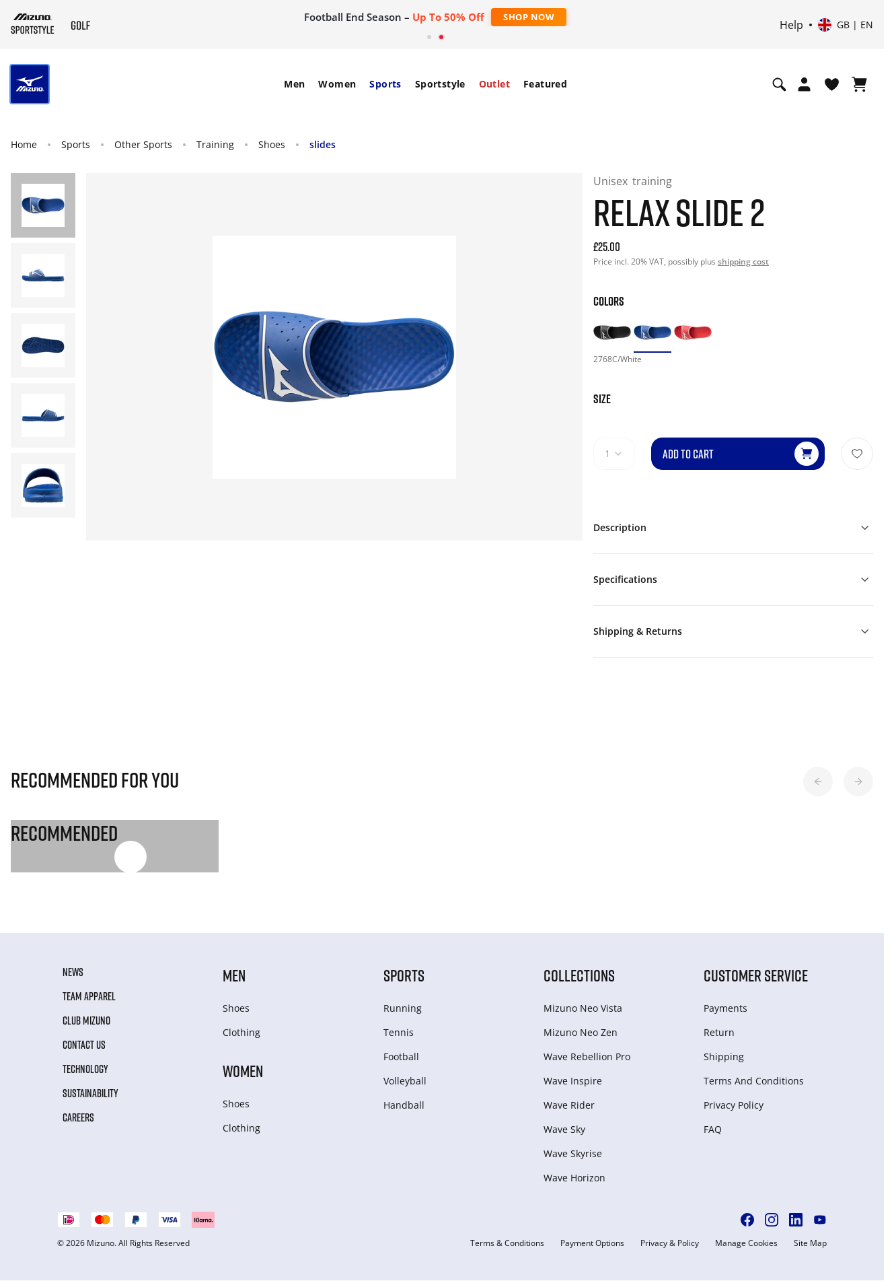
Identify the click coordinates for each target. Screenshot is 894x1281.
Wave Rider (569, 1105)
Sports (385, 83)
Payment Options (592, 1243)
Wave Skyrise (573, 1153)
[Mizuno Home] (32, 23)
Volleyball (404, 1080)
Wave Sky (564, 1129)
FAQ (713, 1129)
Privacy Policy (733, 1105)
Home (24, 144)
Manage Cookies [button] (746, 1243)
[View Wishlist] (832, 84)
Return (719, 1032)
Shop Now (528, 17)
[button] (818, 781)
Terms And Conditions (754, 1080)
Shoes (271, 144)
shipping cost (743, 261)
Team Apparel (89, 996)
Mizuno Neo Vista (583, 1008)
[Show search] (779, 84)
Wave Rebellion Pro (587, 1056)
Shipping (724, 1056)
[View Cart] (859, 84)
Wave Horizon (574, 1177)
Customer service (756, 975)
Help (791, 25)
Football (401, 1056)
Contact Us (84, 1044)
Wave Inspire (573, 1080)
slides (322, 144)
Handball (403, 1105)
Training (215, 144)
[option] (612, 332)
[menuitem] (294, 84)
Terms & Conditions (507, 1243)
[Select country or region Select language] (845, 25)
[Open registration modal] (804, 84)
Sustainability (90, 1093)
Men (294, 83)
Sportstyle (440, 83)
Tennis (398, 1032)
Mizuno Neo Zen (581, 1032)
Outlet (494, 83)
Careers (78, 1117)
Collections (579, 975)
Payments (725, 1008)
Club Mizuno (86, 1020)
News (73, 972)
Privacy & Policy (669, 1243)
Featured (545, 83)
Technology (85, 1069)
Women (337, 83)
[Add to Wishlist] (857, 454)
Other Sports (143, 144)
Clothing (241, 1032)
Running (402, 1008)
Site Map (810, 1243)
